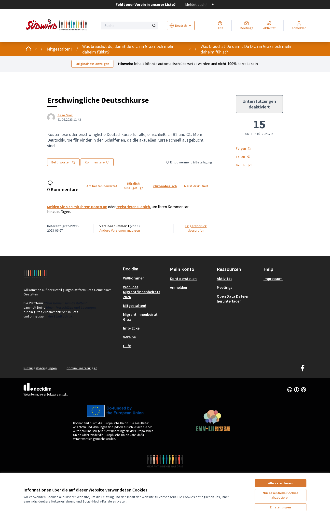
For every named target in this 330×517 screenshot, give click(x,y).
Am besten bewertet (101, 186)
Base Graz (65, 115)
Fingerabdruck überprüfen (196, 228)
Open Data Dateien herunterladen (233, 299)
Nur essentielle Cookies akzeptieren (280, 495)
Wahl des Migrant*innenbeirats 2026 (141, 291)
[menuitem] (144, 278)
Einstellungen (280, 507)
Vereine (129, 336)
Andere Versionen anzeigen (119, 230)
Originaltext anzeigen (92, 64)
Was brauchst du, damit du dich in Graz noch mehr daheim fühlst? (128, 49)
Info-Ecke (131, 328)
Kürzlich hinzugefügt (133, 185)
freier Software (49, 394)
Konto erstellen (183, 278)
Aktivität (224, 278)
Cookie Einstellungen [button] (82, 368)
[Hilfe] (220, 25)
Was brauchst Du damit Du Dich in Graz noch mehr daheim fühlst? (246, 49)
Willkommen (134, 278)
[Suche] (129, 25)
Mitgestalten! (59, 49)
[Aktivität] (269, 25)
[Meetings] (246, 25)
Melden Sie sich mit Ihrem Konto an (77, 206)
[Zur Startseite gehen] (57, 25)
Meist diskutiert (196, 186)
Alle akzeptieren (280, 483)
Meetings (224, 287)
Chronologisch (165, 186)
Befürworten (63, 162)
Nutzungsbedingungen (40, 368)
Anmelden (178, 287)
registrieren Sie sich (133, 206)
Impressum (273, 278)
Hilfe (127, 345)
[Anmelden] (299, 25)
